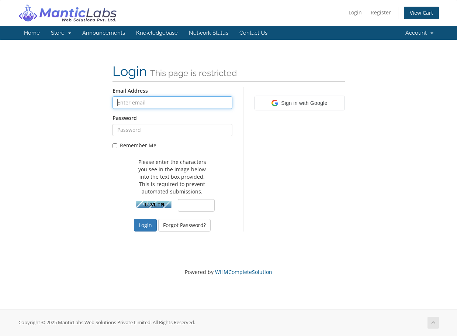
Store (61, 33)
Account (419, 33)
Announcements (103, 33)
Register (381, 12)
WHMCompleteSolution (243, 271)
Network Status (208, 33)
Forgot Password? (184, 225)
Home (32, 33)
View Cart (421, 12)
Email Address (130, 90)
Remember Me (134, 145)
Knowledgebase (157, 33)
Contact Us (253, 33)
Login (355, 12)
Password (124, 117)
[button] (300, 103)
